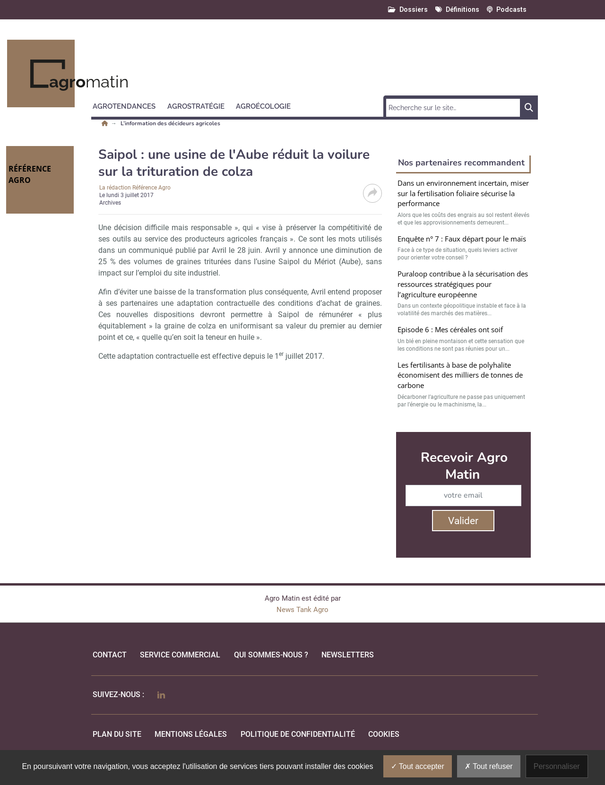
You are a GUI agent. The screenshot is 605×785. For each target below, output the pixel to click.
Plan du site (117, 734)
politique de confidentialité (298, 734)
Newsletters (347, 654)
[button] (128, 105)
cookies (383, 734)
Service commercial (180, 654)
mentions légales (191, 734)
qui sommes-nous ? (271, 654)
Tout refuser (489, 766)
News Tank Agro (302, 609)
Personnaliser (557, 766)
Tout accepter (417, 766)
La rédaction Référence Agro (135, 187)
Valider (463, 520)
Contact (110, 654)
